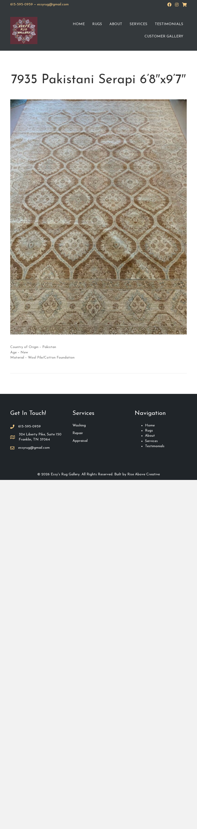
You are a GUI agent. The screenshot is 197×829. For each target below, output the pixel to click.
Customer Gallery (163, 36)
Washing (79, 425)
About (115, 24)
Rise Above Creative (143, 474)
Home (79, 24)
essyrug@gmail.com (53, 4)
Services (138, 24)
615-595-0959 (21, 4)
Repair (77, 433)
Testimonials (169, 24)
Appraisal (80, 441)
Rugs (97, 24)
